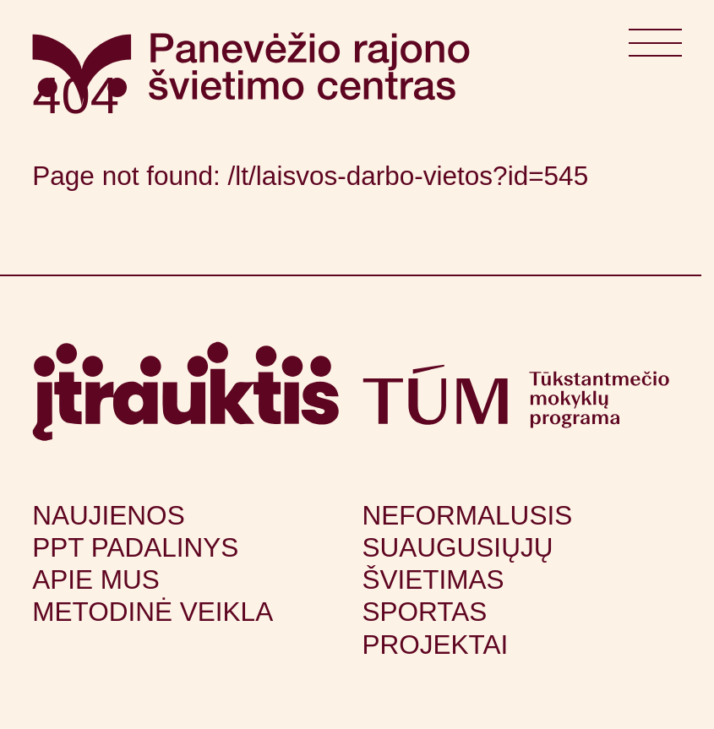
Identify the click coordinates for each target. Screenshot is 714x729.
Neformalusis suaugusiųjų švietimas (467, 547)
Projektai (435, 644)
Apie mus (96, 579)
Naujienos (108, 515)
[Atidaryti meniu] (655, 49)
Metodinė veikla (152, 611)
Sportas (425, 611)
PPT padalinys (135, 547)
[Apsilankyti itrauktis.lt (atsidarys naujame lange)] (185, 391)
